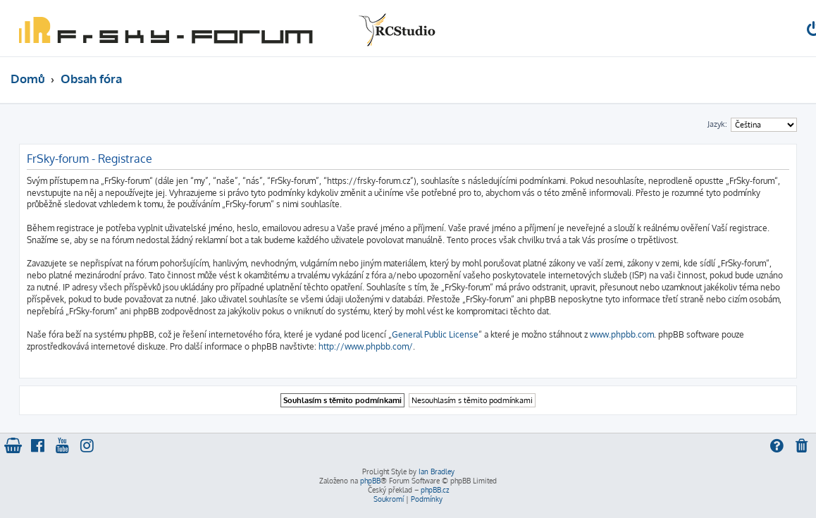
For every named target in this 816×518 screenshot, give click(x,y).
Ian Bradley (437, 471)
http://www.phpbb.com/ (366, 346)
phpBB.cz (435, 490)
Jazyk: (717, 124)
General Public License (435, 334)
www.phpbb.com (622, 334)
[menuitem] (802, 447)
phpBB (370, 480)
